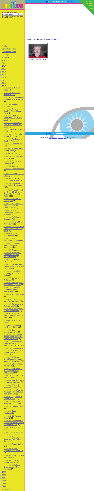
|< (47, 2)
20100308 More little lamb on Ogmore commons (14, 381)
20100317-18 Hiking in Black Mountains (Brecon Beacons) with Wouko (13, 359)
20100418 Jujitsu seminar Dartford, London (14, 305)
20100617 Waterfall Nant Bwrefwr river (13, 223)
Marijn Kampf (53, 138)
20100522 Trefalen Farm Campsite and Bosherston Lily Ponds (14, 266)
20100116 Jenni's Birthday (14, 444)
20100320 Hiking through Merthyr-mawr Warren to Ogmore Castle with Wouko (13, 351)
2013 (4, 77)
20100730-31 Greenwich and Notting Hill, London (13, 184)
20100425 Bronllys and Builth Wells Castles (13, 300)
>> (68, 2)
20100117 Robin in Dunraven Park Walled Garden (12, 439)
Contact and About (9, 49)
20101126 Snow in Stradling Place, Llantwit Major (13, 111)
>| (71, 2)
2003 (4, 486)
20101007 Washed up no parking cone (13, 150)
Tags (3, 63)
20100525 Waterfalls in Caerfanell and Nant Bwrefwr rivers (13, 255)
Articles (4, 46)
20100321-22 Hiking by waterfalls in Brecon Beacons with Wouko (13, 343)
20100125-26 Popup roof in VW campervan (13, 433)
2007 (4, 478)
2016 (4, 69)
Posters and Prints (9, 52)
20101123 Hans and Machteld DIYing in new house (13, 118)
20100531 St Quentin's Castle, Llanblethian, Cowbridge (12, 245)
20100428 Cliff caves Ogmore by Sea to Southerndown (12, 289)
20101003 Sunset (10, 153)
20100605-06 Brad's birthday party (11, 234)
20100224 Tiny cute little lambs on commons (13, 402)
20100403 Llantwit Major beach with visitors (13, 326)
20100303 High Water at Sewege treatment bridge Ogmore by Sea (13, 392)
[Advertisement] (12, 31)
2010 (4, 86)
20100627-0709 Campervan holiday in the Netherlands (14, 212)
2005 (4, 483)
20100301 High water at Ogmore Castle (13, 398)
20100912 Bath (10, 166)
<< (50, 2)
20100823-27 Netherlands (14, 169)
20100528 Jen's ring (11, 250)
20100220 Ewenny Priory (13, 406)
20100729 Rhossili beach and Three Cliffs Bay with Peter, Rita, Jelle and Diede (13, 193)
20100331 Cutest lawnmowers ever (10, 331)
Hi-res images (89, 1)
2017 (4, 66)
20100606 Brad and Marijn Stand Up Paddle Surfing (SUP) (14, 229)
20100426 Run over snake (14, 294)
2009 (4, 472)
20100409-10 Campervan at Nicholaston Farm (14, 310)
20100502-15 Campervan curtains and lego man (14, 284)
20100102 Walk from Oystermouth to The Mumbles (12, 467)
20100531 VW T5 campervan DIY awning (13, 239)
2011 (4, 83)
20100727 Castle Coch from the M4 (12, 200)
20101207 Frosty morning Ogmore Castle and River (14, 98)
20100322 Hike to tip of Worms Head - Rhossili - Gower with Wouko (13, 337)
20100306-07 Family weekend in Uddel (12, 386)
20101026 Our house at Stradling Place (13, 140)
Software (5, 57)
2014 (4, 75)
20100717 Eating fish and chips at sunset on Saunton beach (14, 206)
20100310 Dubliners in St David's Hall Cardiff (13, 376)
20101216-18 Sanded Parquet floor (12, 94)
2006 (4, 480)
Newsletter (6, 60)
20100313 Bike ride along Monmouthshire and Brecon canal (14, 371)
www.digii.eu (62, 138)
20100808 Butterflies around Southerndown (12, 179)
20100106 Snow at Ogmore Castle (11, 461)
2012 (4, 80)
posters (90, 3)
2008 (4, 475)
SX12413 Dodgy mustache (37, 59)
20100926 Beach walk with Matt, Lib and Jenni (14, 157)
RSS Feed (7, 489)
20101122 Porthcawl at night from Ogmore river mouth (13, 125)
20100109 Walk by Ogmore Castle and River (13, 450)
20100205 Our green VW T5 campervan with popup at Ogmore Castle (14, 423)
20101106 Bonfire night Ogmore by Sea (13, 135)
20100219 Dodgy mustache (10, 412)
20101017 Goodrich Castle (14, 144)
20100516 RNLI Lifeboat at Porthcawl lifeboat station (13, 273)
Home (29, 39)
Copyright (5, 55)
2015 (4, 72)
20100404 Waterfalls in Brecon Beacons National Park (13, 315)
